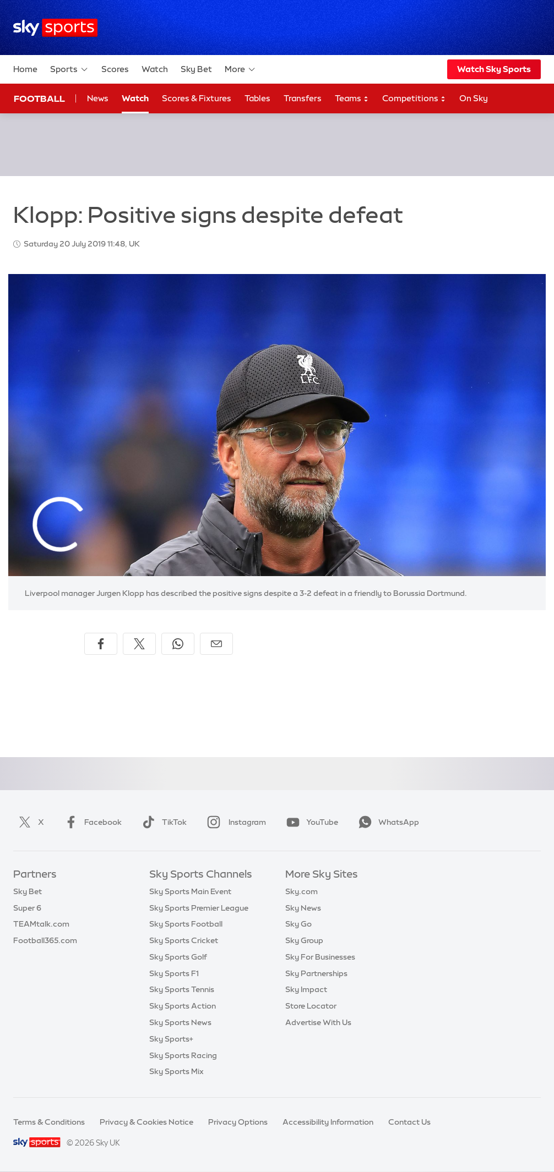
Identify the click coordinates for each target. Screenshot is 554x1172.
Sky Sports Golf (178, 957)
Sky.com (301, 891)
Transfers (303, 98)
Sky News (303, 908)
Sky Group (304, 940)
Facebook (91, 822)
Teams (352, 98)
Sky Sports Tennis (181, 989)
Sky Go (298, 924)
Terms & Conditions (49, 1122)
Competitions (414, 98)
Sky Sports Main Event (190, 891)
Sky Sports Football (185, 924)
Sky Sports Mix (176, 1071)
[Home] (55, 28)
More (240, 69)
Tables (257, 98)
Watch (155, 69)
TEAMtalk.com (41, 924)
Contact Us (409, 1122)
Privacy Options (238, 1122)
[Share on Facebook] (100, 644)
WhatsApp (386, 822)
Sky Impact (306, 989)
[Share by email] (216, 644)
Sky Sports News (180, 1022)
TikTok (162, 822)
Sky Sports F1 (174, 973)
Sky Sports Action (182, 1006)
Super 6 (27, 908)
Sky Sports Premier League (198, 908)
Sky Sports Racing (183, 1055)
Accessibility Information (328, 1122)
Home (25, 69)
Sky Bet (196, 69)
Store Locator (310, 1006)
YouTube (310, 822)
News (97, 98)
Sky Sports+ (171, 1039)
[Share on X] (139, 644)
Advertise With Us (318, 1022)
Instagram (234, 822)
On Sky (473, 98)
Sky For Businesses (320, 957)
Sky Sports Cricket (183, 940)
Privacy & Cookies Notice (146, 1122)
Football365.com (45, 940)
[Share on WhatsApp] (177, 644)
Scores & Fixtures (196, 98)
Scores (115, 69)
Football (39, 98)
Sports (69, 69)
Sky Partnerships (316, 973)
